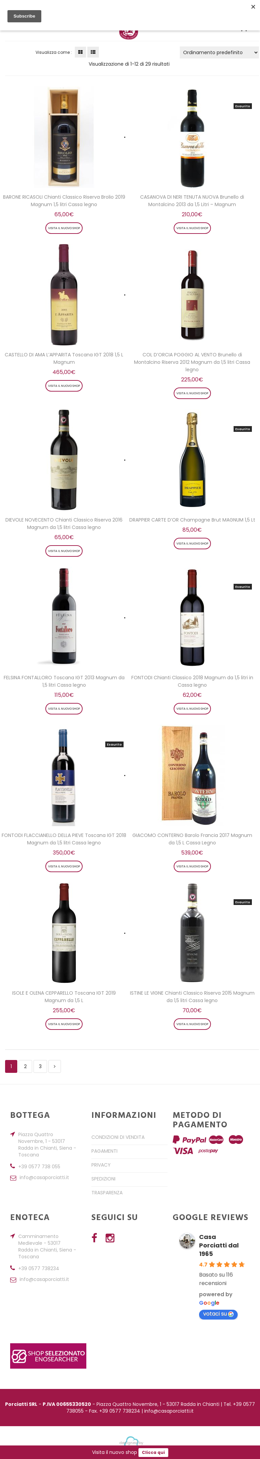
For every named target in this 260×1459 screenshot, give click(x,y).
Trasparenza (107, 1192)
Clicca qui (153, 1452)
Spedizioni (103, 1178)
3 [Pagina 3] (40, 1066)
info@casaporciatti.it (44, 1178)
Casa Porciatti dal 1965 (219, 1245)
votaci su (218, 1314)
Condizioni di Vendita (118, 1137)
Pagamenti (104, 1151)
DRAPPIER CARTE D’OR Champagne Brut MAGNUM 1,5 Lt (192, 519)
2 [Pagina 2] (25, 1066)
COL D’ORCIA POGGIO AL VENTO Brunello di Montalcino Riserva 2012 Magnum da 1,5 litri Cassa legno (192, 362)
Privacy (101, 1165)
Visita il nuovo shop (64, 228)
